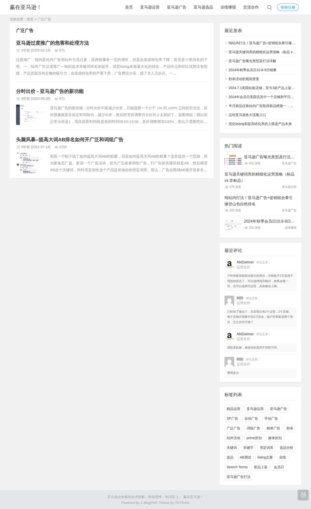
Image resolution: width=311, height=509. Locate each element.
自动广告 (251, 418)
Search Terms (237, 467)
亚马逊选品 (203, 7)
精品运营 (233, 409)
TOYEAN (182, 503)
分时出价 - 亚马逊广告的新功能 (50, 91)
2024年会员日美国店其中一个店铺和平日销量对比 (266, 97)
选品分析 (286, 448)
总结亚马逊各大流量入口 (247, 115)
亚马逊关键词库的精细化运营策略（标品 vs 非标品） (269, 52)
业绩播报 (228, 7)
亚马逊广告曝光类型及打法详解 (252, 61)
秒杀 (289, 428)
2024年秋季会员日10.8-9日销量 (252, 70)
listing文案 (265, 457)
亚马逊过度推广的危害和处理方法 (52, 43)
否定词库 (266, 448)
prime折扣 (254, 438)
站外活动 (233, 438)
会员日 (279, 467)
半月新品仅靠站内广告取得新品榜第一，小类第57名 (268, 106)
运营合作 (243, 267)
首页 (129, 7)
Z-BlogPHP (148, 503)
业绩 (282, 457)
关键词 (232, 448)
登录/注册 (288, 7)
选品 (230, 457)
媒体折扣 (275, 438)
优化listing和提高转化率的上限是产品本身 (260, 124)
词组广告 (253, 428)
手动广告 (271, 418)
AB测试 (245, 457)
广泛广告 (233, 428)
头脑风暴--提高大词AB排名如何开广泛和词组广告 (69, 139)
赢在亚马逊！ (26, 7)
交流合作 (251, 7)
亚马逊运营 (150, 7)
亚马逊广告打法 (239, 477)
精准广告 (273, 428)
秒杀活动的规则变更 (244, 79)
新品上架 (261, 467)
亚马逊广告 (176, 7)
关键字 (248, 448)
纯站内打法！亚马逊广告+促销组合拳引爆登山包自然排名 (259, 201)
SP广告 (232, 418)
